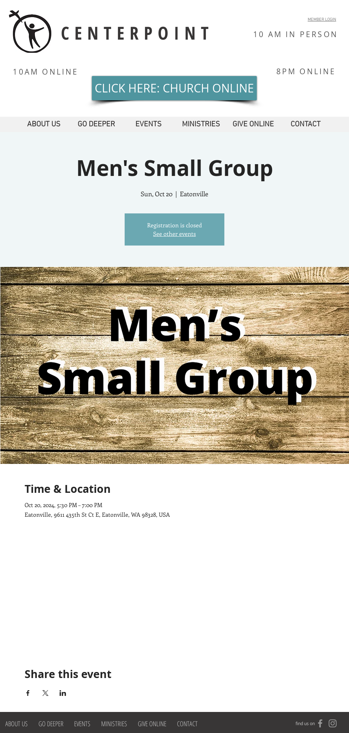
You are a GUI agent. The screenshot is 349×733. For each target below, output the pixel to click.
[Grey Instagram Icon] (332, 723)
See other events (174, 233)
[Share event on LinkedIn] (62, 693)
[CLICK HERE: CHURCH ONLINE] (174, 88)
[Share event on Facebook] (28, 693)
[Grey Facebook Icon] (320, 723)
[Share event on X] (45, 693)
